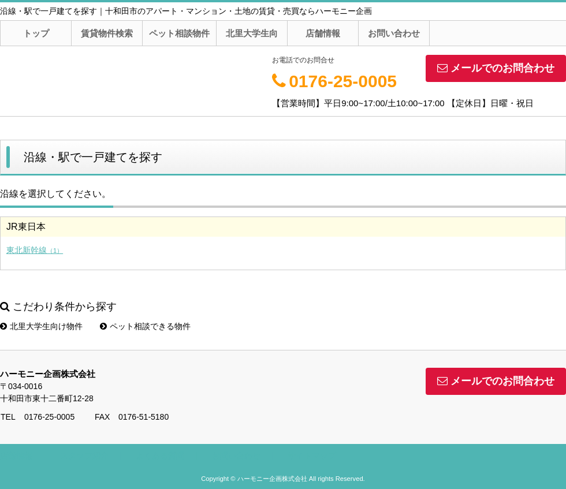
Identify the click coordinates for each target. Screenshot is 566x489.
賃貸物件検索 (107, 33)
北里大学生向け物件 (41, 326)
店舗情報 (323, 33)
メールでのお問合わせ (495, 68)
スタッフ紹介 (84, 455)
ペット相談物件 (179, 33)
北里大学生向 (252, 33)
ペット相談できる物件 (145, 326)
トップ (36, 33)
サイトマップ (312, 455)
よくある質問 (160, 455)
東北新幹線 (34, 250)
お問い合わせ (394, 33)
